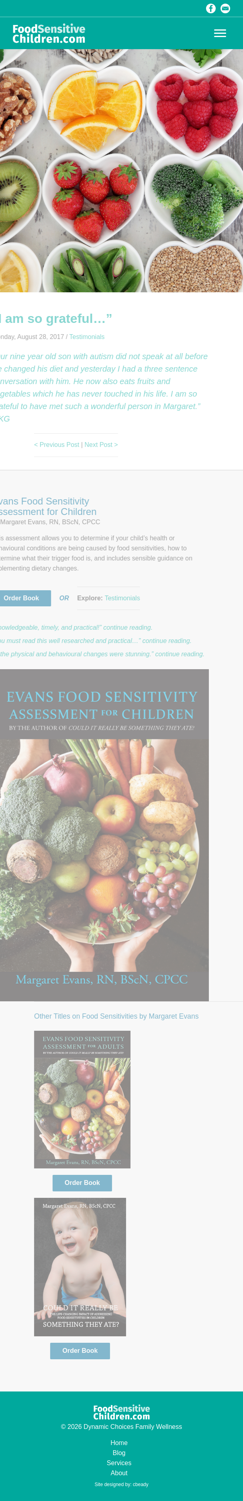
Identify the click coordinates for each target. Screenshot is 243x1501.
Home (119, 1442)
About (119, 1473)
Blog (118, 1452)
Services (119, 1463)
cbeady (141, 1484)
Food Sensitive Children (49, 33)
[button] (220, 33)
